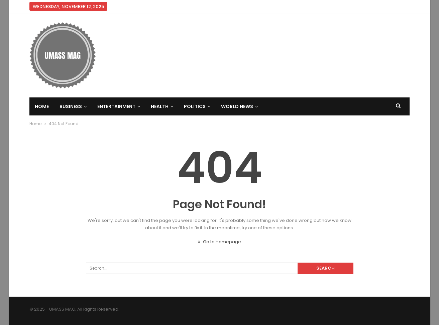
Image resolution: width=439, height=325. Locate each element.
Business (71, 106)
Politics (195, 106)
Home (42, 106)
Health (160, 106)
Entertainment (116, 106)
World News (237, 106)
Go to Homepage (219, 242)
